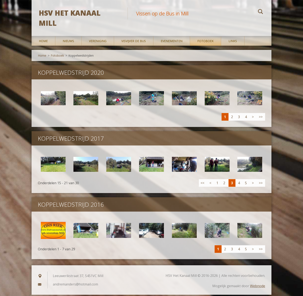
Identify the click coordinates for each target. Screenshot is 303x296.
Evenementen (171, 42)
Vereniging (97, 42)
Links (233, 42)
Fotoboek (205, 42)
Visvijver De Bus (133, 42)
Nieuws (68, 42)
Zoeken (260, 12)
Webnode (257, 287)
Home (43, 42)
